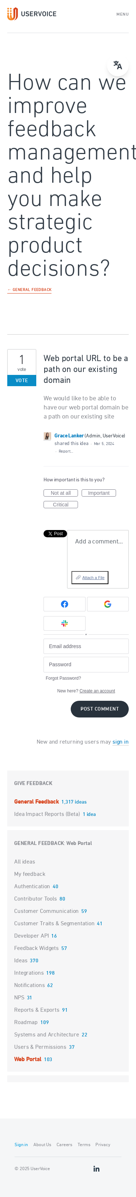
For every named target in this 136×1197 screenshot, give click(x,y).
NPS (19, 998)
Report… (66, 451)
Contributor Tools (35, 899)
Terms (84, 1145)
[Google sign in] (108, 604)
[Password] (86, 664)
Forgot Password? (63, 678)
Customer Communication (46, 911)
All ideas (24, 862)
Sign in (21, 1145)
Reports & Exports (36, 1010)
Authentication (32, 887)
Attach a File (93, 577)
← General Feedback (29, 290)
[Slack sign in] (65, 623)
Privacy (102, 1145)
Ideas (20, 961)
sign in (120, 742)
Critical (65, 505)
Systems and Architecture (46, 1035)
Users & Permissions (40, 1047)
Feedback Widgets (36, 948)
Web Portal (79, 844)
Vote (22, 381)
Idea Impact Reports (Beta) (48, 814)
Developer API (31, 936)
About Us (42, 1145)
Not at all (64, 493)
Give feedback (33, 784)
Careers (64, 1145)
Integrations (29, 973)
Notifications (29, 985)
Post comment (100, 709)
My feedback (29, 874)
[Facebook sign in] (65, 604)
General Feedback (37, 802)
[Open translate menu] (118, 65)
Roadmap (26, 1023)
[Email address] (86, 646)
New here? (86, 690)
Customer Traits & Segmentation (54, 924)
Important (102, 493)
